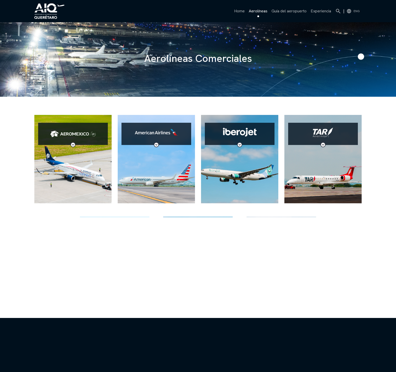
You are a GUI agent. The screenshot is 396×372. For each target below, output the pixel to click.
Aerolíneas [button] (258, 12)
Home (239, 11)
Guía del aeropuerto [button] (289, 11)
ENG (353, 11)
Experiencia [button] (321, 11)
